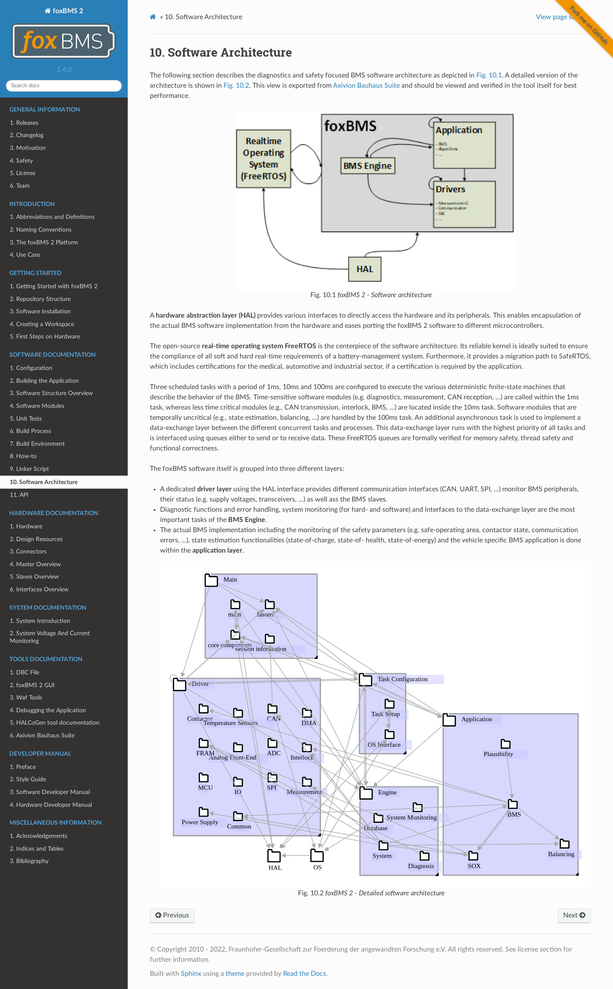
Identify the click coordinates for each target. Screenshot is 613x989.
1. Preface (23, 767)
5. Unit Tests (26, 419)
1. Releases (24, 123)
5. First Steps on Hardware (45, 336)
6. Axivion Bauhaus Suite (42, 735)
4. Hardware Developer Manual (51, 805)
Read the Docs (304, 973)
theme (235, 973)
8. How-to (23, 456)
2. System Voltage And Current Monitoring (50, 637)
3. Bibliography (29, 861)
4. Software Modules (37, 406)
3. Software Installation (40, 311)
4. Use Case (25, 255)
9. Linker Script (29, 469)
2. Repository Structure (40, 299)
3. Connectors (28, 551)
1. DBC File (24, 672)
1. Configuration (31, 368)
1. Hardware (26, 526)
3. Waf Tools (26, 697)
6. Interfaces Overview (39, 589)
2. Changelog (26, 135)
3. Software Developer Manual (50, 792)
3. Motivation (28, 148)
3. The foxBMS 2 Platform (44, 242)
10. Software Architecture (43, 482)
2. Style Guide (28, 779)
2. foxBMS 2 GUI (32, 685)
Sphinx (191, 973)
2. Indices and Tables (36, 849)
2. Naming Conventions (41, 229)
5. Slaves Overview (34, 576)
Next (574, 915)
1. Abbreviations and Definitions (52, 217)
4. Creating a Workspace (42, 324)
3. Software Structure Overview (51, 393)
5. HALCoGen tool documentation (55, 723)
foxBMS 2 (64, 35)
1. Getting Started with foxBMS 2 (53, 286)
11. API (19, 495)
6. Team (20, 186)
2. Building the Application (44, 381)
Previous (172, 915)
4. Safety (21, 161)
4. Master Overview (35, 564)
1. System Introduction (40, 621)
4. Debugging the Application (48, 710)
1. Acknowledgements (38, 836)
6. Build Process (30, 431)
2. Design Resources (36, 539)
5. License (22, 173)
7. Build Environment (37, 444)
